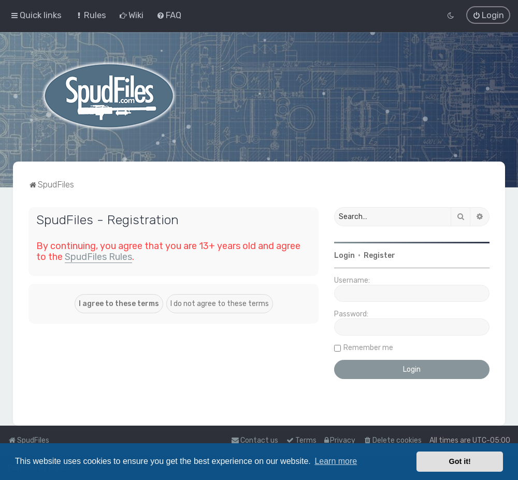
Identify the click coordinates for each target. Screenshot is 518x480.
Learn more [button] (335, 461)
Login (344, 255)
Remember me (368, 347)
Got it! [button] (460, 461)
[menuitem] (90, 15)
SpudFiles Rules (98, 256)
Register (379, 255)
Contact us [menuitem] (254, 440)
